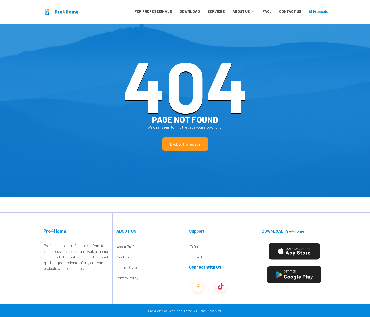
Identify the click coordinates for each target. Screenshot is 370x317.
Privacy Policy (127, 277)
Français (318, 11)
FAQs (267, 11)
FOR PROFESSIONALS (153, 11)
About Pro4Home (130, 246)
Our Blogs (124, 257)
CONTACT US (290, 11)
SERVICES (216, 11)
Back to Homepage (185, 144)
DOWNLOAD (190, 11)
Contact (195, 257)
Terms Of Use (127, 267)
